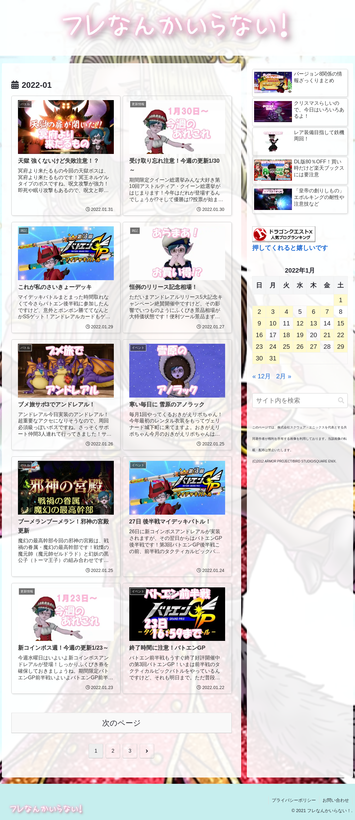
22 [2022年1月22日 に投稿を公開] (340, 334)
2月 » (283, 376)
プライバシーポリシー (294, 800)
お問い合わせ (336, 800)
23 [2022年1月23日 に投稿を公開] (259, 346)
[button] (341, 400)
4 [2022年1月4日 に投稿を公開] (286, 311)
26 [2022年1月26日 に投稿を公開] (299, 346)
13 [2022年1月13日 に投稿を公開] (313, 323)
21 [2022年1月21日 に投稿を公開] (326, 334)
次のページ (121, 723)
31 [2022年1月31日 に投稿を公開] (272, 358)
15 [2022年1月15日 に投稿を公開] (340, 323)
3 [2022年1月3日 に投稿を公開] (273, 311)
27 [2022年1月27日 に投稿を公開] (313, 346)
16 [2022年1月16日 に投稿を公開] (259, 334)
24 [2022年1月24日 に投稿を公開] (272, 346)
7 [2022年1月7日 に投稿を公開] (327, 311)
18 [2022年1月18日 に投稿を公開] (286, 334)
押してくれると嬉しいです (290, 247)
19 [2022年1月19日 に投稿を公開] (299, 334)
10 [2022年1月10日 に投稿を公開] (272, 323)
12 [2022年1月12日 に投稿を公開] (299, 323)
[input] (299, 400)
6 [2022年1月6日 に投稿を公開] (313, 311)
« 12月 (261, 376)
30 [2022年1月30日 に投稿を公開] (259, 358)
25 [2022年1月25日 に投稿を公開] (286, 346)
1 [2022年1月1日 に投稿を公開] (340, 300)
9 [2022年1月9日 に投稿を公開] (259, 323)
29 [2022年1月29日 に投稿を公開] (340, 346)
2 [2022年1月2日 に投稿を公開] (259, 311)
